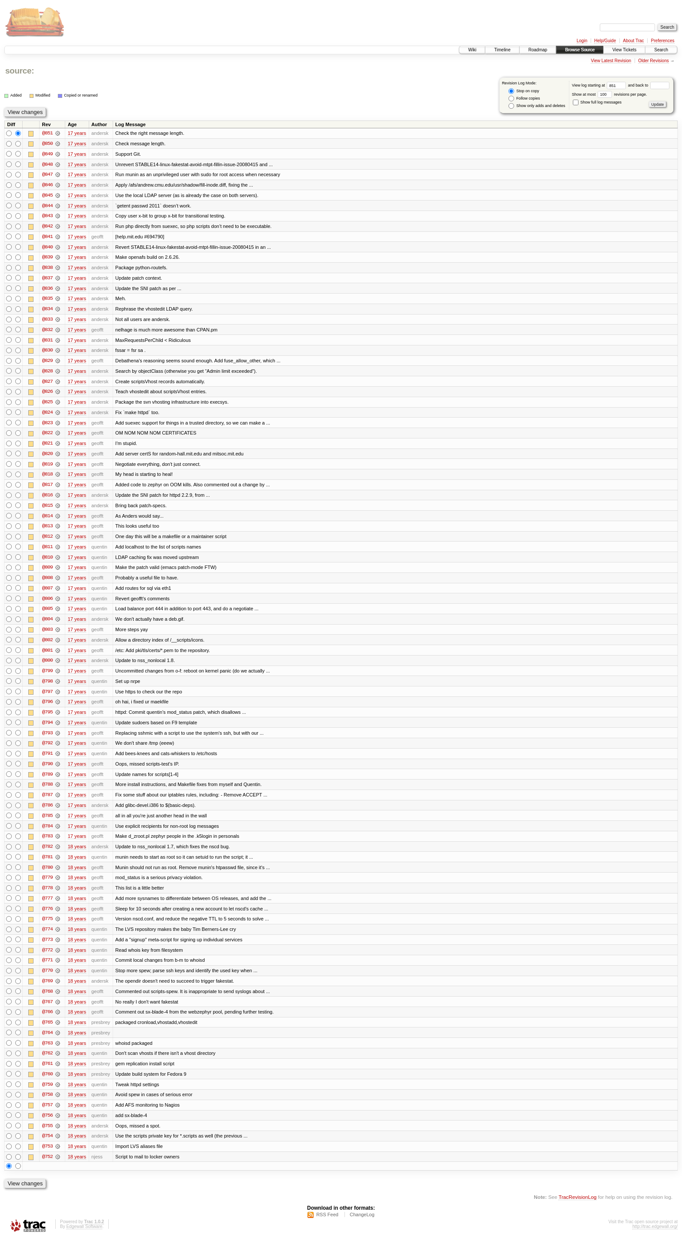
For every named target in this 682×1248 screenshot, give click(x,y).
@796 (47, 707)
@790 (47, 769)
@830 (47, 352)
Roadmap (537, 49)
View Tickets (624, 49)
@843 (47, 216)
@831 (47, 341)
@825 (47, 404)
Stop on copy (523, 91)
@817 (47, 488)
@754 (47, 1145)
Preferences (663, 40)
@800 (47, 665)
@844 (47, 206)
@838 (47, 268)
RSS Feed (327, 1224)
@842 (47, 227)
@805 (47, 613)
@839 (47, 258)
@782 (47, 853)
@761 (47, 1072)
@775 (47, 926)
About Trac (633, 40)
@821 (47, 446)
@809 (47, 571)
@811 (47, 550)
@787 (47, 801)
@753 (47, 1156)
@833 (47, 321)
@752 (47, 1166)
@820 (47, 456)
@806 (47, 602)
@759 (47, 1093)
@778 (47, 895)
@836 (47, 289)
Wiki (472, 49)
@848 (47, 164)
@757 (47, 1114)
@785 (47, 822)
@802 (47, 644)
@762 (47, 1062)
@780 (47, 874)
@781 (47, 863)
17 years (77, 133)
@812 (47, 540)
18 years (77, 853)
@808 (47, 582)
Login (582, 40)
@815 (47, 508)
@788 (47, 790)
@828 (47, 373)
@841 (47, 237)
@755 (47, 1135)
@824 (47, 415)
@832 (47, 331)
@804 (47, 623)
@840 (47, 247)
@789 (47, 780)
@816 (47, 498)
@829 (47, 362)
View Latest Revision (611, 60)
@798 (47, 686)
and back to (648, 85)
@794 (47, 728)
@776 (47, 916)
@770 (47, 978)
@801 (47, 655)
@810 (47, 561)
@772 (47, 957)
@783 (47, 843)
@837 (47, 279)
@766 (47, 1020)
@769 (47, 989)
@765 (47, 1030)
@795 (47, 717)
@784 (47, 832)
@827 (47, 383)
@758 (47, 1104)
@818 (47, 477)
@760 (47, 1083)
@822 (47, 435)
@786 (47, 811)
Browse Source (580, 49)
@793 (47, 738)
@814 (47, 519)
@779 (47, 884)
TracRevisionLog (577, 1207)
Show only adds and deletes (536, 106)
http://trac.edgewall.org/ (655, 1236)
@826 (47, 394)
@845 (47, 195)
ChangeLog (362, 1224)
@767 (47, 1010)
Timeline (502, 49)
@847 (47, 174)
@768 (47, 999)
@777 (47, 905)
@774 (47, 936)
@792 (47, 749)
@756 (47, 1124)
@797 (47, 696)
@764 (47, 1041)
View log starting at (600, 85)
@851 (47, 133)
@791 (47, 759)
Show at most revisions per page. (609, 94)
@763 (47, 1051)
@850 (47, 143)
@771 (47, 968)
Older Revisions (653, 60)
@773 (47, 947)
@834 (47, 310)
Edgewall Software (84, 1236)
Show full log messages (597, 102)
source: (19, 70)
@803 (47, 634)
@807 (47, 592)
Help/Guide (605, 40)
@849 (47, 154)
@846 (47, 185)
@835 (47, 300)
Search (661, 49)
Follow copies (524, 98)
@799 (47, 676)
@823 (47, 425)
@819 (47, 467)
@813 (47, 529)
